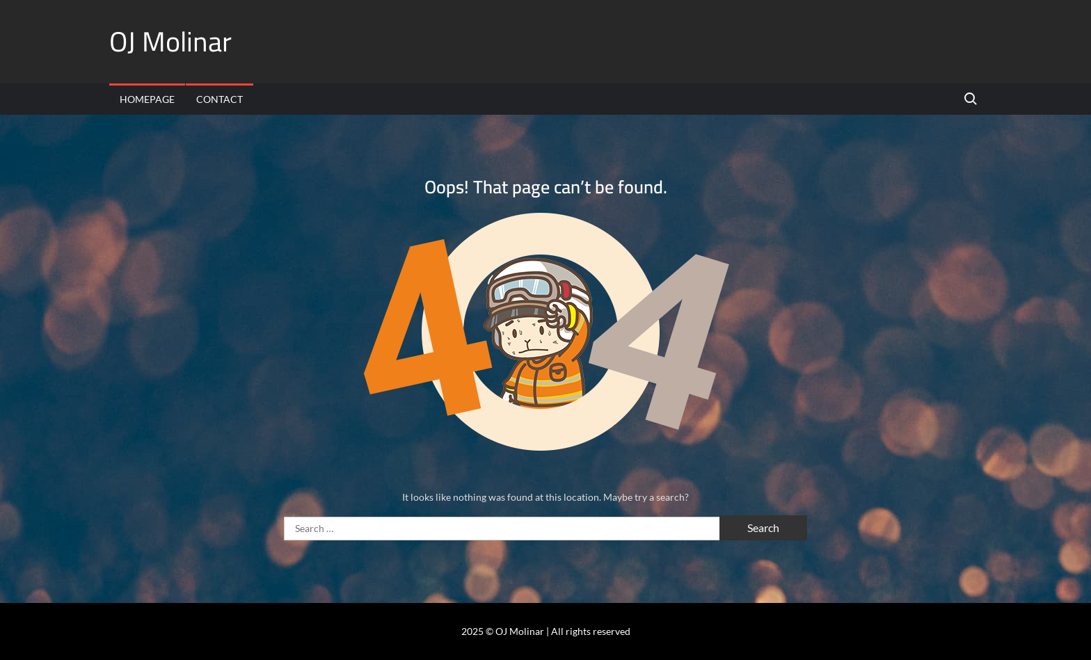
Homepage (147, 99)
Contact (219, 99)
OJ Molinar (170, 41)
